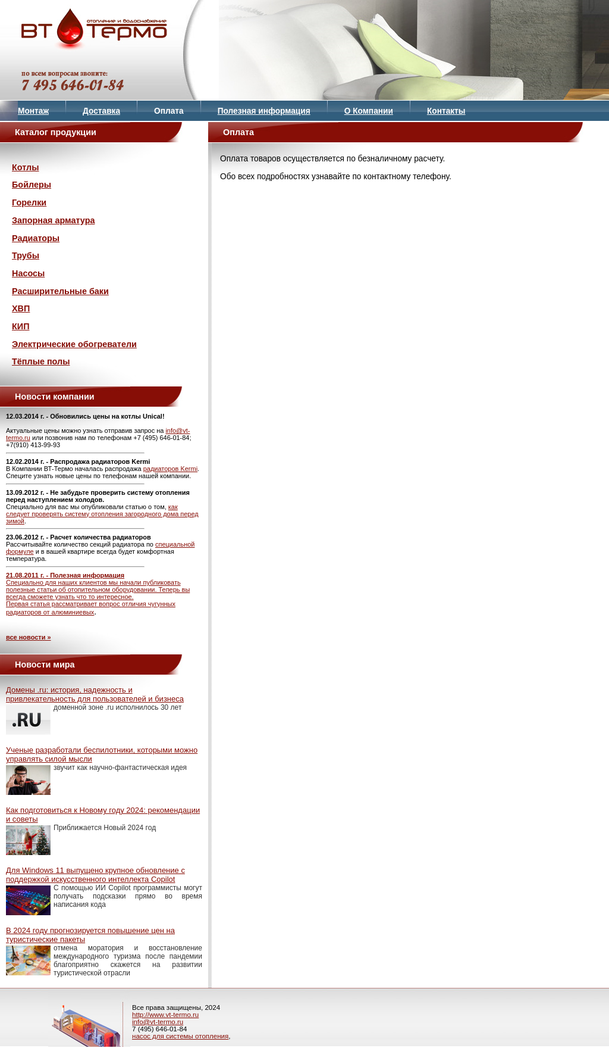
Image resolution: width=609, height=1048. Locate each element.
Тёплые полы (41, 361)
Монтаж (33, 111)
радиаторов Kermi (170, 468)
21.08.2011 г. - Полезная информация (65, 575)
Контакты (446, 111)
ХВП (21, 308)
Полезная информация (264, 111)
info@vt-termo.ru (157, 1021)
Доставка (101, 111)
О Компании (368, 111)
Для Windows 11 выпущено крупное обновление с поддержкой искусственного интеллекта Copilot (95, 875)
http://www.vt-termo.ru (165, 1014)
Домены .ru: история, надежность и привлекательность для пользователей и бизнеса (95, 694)
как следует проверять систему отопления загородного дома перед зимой (102, 514)
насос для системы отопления (180, 1036)
